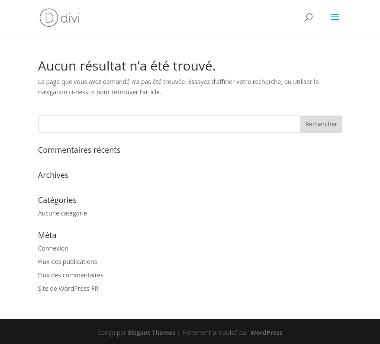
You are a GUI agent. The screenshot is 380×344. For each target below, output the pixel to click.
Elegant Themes (151, 332)
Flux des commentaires (70, 275)
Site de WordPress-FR (68, 288)
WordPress (266, 332)
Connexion (53, 248)
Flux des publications (67, 261)
